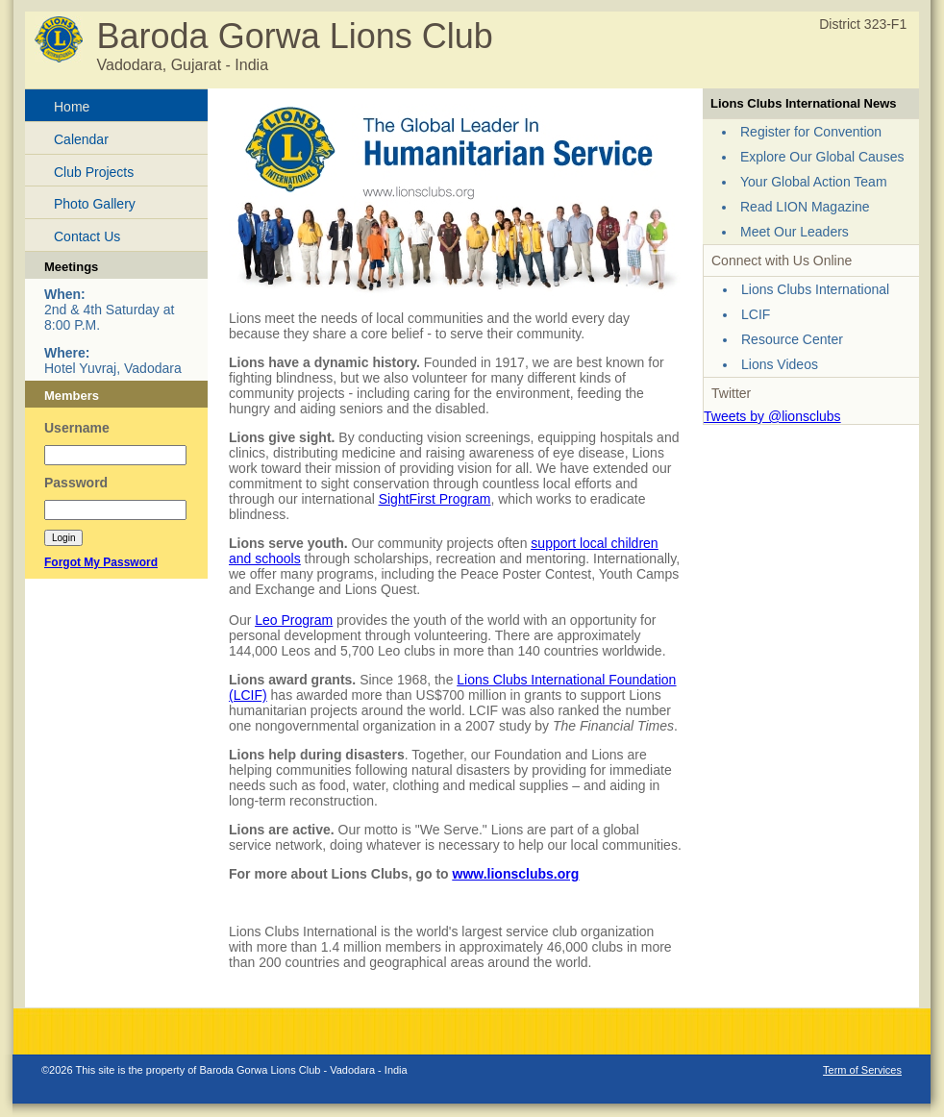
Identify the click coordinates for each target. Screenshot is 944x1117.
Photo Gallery (95, 203)
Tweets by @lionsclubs (772, 416)
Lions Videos (779, 364)
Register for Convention (811, 131)
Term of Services (862, 1070)
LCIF (755, 314)
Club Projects (94, 172)
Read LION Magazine (805, 206)
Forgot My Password (101, 562)
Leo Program (294, 620)
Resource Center (792, 339)
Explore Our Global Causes (822, 156)
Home (71, 106)
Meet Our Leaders (794, 231)
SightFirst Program (435, 499)
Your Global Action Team (813, 181)
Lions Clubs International (815, 289)
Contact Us (87, 236)
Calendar (81, 139)
